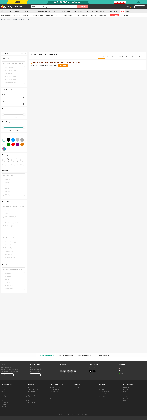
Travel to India (77, 387)
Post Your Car (120, 2)
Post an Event (53, 398)
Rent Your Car (27, 15)
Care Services (65, 11)
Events (8, 11)
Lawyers (93, 11)
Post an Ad (63, 65)
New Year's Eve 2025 (55, 387)
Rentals (28, 11)
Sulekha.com (2, 11)
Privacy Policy (102, 393)
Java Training (28, 393)
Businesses (126, 395)
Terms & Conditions (104, 391)
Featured (101, 56)
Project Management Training (32, 389)
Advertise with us (103, 395)
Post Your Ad (114, 15)
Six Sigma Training (30, 395)
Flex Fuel (8, 220)
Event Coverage (53, 393)
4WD (7, 194)
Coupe (8, 276)
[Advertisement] (50, 37)
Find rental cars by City (65, 355)
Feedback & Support (7, 374)
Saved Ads (84, 15)
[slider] (3, 114)
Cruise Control (10, 257)
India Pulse (126, 387)
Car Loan (58, 15)
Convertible (9, 288)
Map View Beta (122, 376)
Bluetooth (9, 248)
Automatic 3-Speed (12, 70)
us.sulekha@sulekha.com (11, 371)
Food (124, 391)
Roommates (18, 11)
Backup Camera (11, 245)
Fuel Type (14, 202)
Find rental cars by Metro (85, 355)
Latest (108, 56)
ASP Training (28, 396)
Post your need (139, 7)
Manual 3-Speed (11, 82)
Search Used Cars (6, 15)
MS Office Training (30, 402)
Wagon (8, 279)
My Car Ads (93, 15)
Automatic (9, 67)
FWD (7, 185)
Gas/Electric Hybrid (11, 223)
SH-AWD (8, 191)
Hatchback (9, 285)
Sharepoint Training (30, 391)
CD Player (9, 254)
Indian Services (127, 393)
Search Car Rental (38, 15)
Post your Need (35, 374)
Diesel (8, 213)
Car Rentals (125, 15)
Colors (14, 135)
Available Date (14, 90)
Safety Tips (3, 408)
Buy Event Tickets (54, 391)
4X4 (7, 182)
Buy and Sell (4, 396)
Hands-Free (9, 251)
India (120, 373)
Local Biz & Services (80, 11)
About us (101, 387)
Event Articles (53, 395)
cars (122, 11)
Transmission (14, 58)
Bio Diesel (9, 226)
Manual (8, 73)
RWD (7, 188)
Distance (114, 56)
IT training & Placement (42, 11)
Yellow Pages (126, 398)
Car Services (103, 15)
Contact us (101, 389)
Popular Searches (103, 355)
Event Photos (53, 396)
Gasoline (8, 210)
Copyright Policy (103, 396)
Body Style (14, 264)
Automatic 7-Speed (12, 79)
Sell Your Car (17, 15)
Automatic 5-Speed (12, 76)
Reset (23, 54)
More (128, 11)
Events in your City (54, 389)
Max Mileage (6, 122)
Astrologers (4, 395)
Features (14, 233)
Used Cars (3, 391)
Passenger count (14, 155)
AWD (7, 179)
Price (3, 109)
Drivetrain (14, 170)
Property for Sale (5, 393)
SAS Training (28, 400)
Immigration (103, 11)
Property (125, 389)
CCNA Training (29, 398)
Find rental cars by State (46, 355)
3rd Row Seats (10, 242)
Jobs (55, 11)
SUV (7, 282)
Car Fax (77, 15)
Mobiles (125, 400)
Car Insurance (49, 15)
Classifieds (114, 11)
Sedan (8, 273)
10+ (22, 164)
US (120, 368)
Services (3, 398)
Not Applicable (10, 216)
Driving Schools (68, 15)
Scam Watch (4, 406)
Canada (121, 371)
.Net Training (28, 387)
